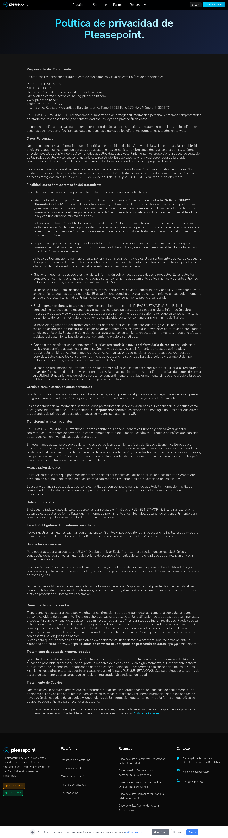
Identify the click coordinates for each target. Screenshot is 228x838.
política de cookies (133, 832)
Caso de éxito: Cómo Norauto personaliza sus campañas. (136, 773)
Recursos (138, 4)
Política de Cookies (146, 713)
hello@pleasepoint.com (196, 771)
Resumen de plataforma (75, 760)
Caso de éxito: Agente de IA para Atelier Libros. (139, 808)
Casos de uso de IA (72, 776)
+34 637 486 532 (193, 782)
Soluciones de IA (71, 768)
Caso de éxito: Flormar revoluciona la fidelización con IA (141, 796)
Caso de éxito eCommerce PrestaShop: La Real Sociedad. (142, 761)
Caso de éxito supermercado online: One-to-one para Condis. (140, 784)
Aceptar (192, 832)
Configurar (160, 832)
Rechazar (177, 832)
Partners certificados (73, 785)
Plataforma (80, 4)
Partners (119, 4)
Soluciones (100, 4)
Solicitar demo (214, 4)
